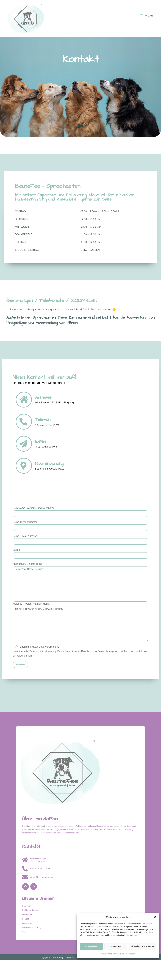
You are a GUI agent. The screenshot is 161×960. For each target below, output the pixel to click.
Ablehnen (116, 946)
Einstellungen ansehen (143, 946)
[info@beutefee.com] (25, 877)
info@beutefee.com (41, 877)
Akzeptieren (91, 946)
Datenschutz (106, 954)
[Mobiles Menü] (146, 16)
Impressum (130, 954)
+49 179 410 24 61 (40, 868)
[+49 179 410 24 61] (25, 868)
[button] (154, 917)
